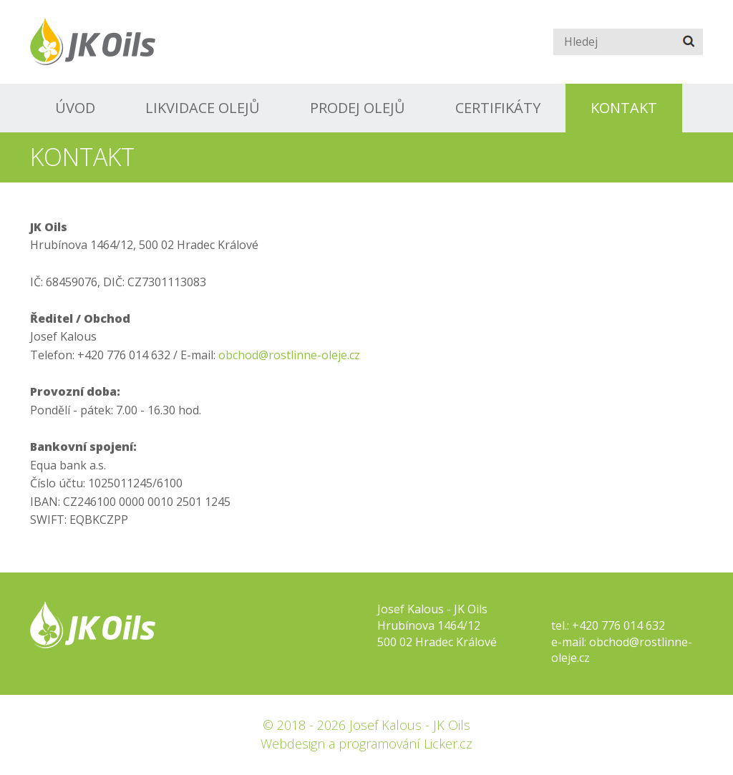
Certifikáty (497, 107)
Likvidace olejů (202, 107)
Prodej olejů (357, 107)
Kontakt (624, 107)
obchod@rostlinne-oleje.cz (289, 355)
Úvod (75, 107)
